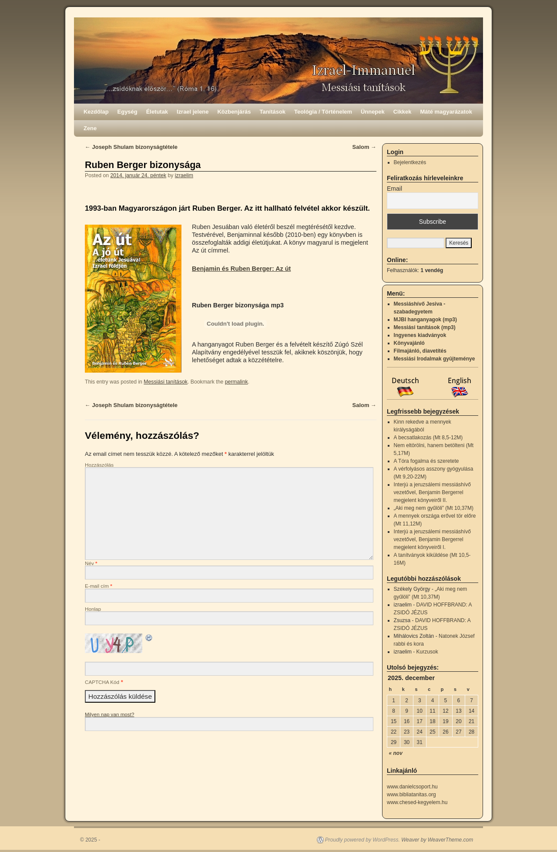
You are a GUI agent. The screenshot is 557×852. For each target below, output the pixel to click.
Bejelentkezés (410, 162)
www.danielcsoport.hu (412, 787)
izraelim (184, 175)
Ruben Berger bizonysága (143, 164)
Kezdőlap (96, 111)
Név (91, 563)
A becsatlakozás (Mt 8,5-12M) (428, 437)
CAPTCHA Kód (102, 682)
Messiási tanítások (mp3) (425, 327)
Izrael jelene (192, 111)
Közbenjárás (234, 111)
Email (394, 188)
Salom (364, 147)
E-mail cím (98, 586)
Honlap (93, 609)
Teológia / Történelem (323, 111)
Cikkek (402, 111)
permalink (236, 382)
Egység (127, 111)
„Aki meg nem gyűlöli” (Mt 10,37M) (433, 508)
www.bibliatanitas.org (411, 794)
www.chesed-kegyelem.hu (417, 802)
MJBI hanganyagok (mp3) (425, 320)
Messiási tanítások (166, 382)
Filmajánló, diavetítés (420, 351)
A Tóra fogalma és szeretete (426, 461)
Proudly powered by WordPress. (362, 840)
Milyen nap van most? (109, 714)
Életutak (157, 111)
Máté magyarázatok (446, 111)
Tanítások (273, 111)
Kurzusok (427, 652)
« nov (396, 753)
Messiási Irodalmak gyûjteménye (434, 359)
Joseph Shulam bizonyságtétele (131, 147)
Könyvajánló (409, 343)
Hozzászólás (99, 465)
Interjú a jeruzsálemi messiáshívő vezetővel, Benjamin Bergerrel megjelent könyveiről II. (432, 492)
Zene (90, 128)
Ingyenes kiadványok (420, 335)
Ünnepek (373, 111)
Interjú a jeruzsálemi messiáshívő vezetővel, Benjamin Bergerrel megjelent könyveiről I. (432, 539)
